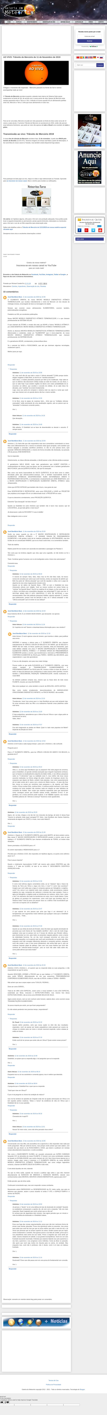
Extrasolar (79, 22)
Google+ (63, 274)
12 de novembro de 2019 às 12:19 (39, 633)
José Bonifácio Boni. (15, 297)
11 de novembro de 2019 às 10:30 (34, 297)
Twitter (56, 274)
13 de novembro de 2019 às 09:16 (30, 1113)
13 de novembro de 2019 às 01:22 (31, 1022)
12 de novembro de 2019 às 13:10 (33, 698)
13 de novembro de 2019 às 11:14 (30, 1257)
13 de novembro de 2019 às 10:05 (34, 1141)
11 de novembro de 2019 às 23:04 (34, 441)
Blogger (82, 1389)
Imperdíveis (22, 286)
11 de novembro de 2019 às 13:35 (30, 398)
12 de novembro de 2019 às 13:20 (30, 711)
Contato (101, 22)
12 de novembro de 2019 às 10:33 (34, 611)
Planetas (43, 286)
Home (9, 22)
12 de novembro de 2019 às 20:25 (26, 812)
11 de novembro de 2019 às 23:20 (34, 531)
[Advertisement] (36, 40)
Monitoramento (32, 22)
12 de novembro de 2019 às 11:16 (33, 624)
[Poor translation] (7, 1402)
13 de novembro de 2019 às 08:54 (26, 1083)
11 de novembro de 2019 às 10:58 (30, 372)
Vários (90, 22)
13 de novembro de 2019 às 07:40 (30, 926)
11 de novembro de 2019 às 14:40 (30, 424)
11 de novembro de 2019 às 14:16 (33, 415)
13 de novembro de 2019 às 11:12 (30, 1221)
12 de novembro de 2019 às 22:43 (34, 965)
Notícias (18, 22)
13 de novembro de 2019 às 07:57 (30, 724)
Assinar (89, 41)
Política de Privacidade (53, 1384)
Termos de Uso (53, 1380)
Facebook (34, 274)
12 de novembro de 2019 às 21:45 (34, 832)
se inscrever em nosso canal (17, 181)
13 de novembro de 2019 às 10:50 (30, 1204)
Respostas (13, 369)
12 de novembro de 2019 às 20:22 (30, 767)
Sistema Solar (65, 22)
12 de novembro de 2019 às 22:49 (26, 1056)
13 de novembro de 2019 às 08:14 (28, 1072)
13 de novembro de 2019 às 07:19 (30, 1037)
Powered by (90, 46)
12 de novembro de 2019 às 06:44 (30, 574)
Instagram (49, 274)
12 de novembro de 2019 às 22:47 (30, 909)
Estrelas (14, 286)
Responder (11, 365)
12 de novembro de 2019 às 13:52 (34, 741)
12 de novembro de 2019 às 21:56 (30, 881)
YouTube (42, 274)
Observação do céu (49, 22)
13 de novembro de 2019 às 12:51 (33, 1126)
